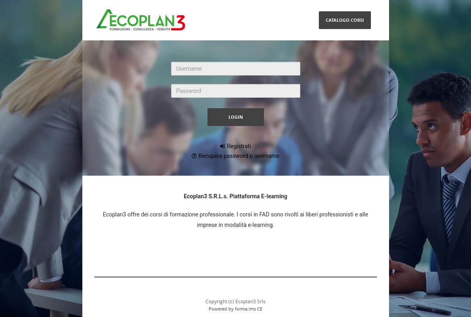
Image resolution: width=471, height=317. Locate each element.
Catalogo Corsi (345, 20)
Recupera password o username (239, 156)
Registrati (239, 146)
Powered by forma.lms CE (235, 309)
